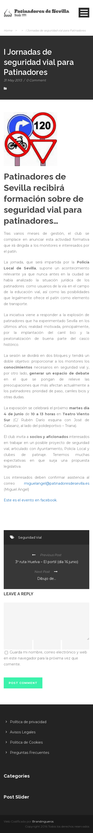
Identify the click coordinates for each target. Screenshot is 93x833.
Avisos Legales (22, 732)
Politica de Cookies (26, 742)
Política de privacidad (28, 722)
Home (8, 30)
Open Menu (84, 12)
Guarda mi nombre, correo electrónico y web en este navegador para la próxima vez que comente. (45, 658)
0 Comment (36, 80)
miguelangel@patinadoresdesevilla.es (56, 483)
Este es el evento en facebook (30, 500)
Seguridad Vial (30, 537)
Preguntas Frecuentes (29, 752)
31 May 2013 (13, 80)
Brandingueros (43, 821)
